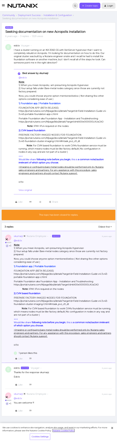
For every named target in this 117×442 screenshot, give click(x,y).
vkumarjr (18, 236)
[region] (58, 432)
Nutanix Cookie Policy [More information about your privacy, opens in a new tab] (63, 430)
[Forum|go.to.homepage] (23, 6)
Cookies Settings (40, 436)
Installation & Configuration (57, 15)
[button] (3, 6)
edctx (17, 45)
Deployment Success (29, 15)
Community (8, 15)
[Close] (112, 428)
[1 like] (25, 353)
